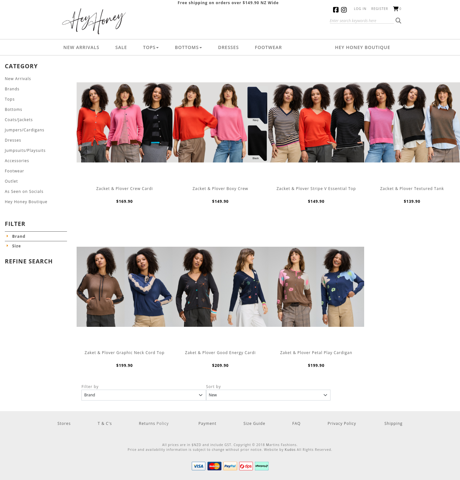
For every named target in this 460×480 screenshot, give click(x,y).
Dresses (228, 47)
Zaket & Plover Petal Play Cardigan (316, 352)
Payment (207, 423)
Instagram (345, 9)
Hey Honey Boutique (362, 47)
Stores (64, 423)
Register (379, 8)
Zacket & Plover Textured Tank (412, 188)
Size (16, 246)
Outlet (11, 181)
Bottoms (188, 47)
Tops (151, 47)
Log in (360, 8)
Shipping (393, 423)
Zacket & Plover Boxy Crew (220, 188)
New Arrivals (81, 47)
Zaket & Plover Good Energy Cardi (220, 352)
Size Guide (254, 423)
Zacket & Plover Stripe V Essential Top (316, 188)
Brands (12, 89)
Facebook (337, 9)
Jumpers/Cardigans (25, 130)
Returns (147, 423)
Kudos (290, 449)
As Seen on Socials (24, 191)
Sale (121, 47)
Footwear (268, 47)
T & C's (105, 423)
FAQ (296, 423)
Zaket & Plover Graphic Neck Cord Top (124, 352)
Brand (18, 236)
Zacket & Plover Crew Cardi (124, 188)
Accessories (17, 160)
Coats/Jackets (19, 119)
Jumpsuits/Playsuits (25, 150)
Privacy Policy (342, 423)
